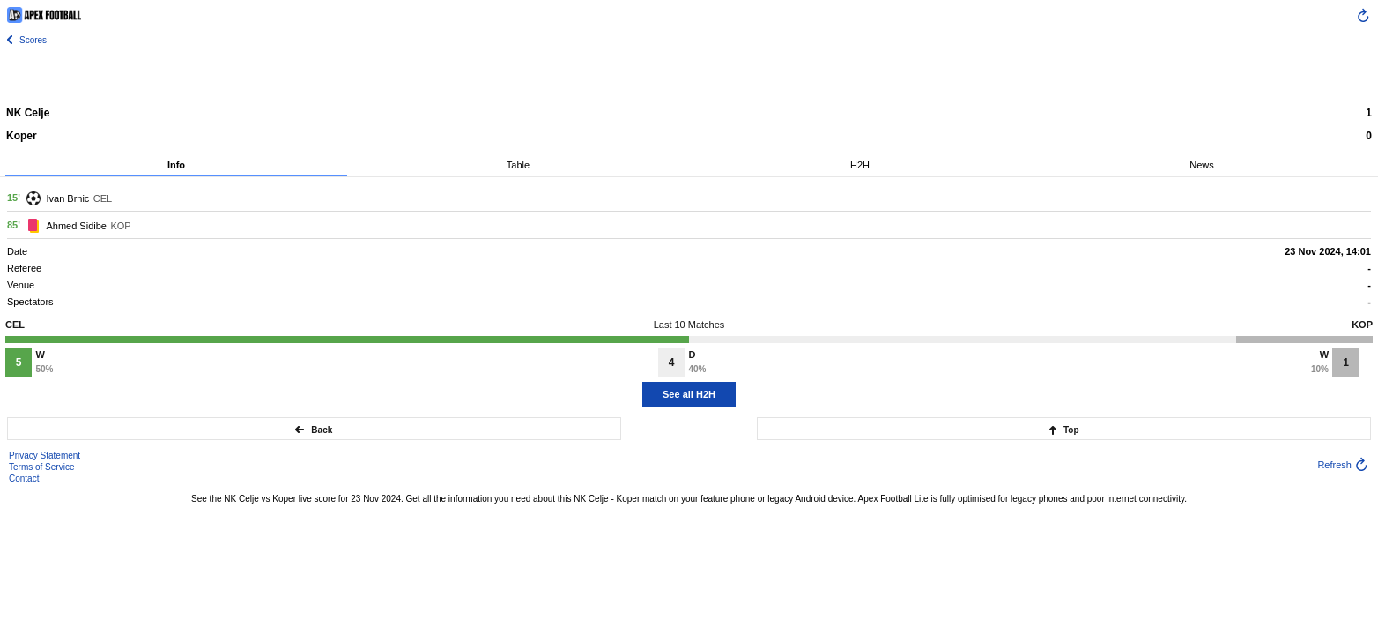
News (1201, 165)
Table (518, 165)
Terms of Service (41, 467)
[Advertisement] (689, 75)
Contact (24, 478)
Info (176, 165)
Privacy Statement (44, 455)
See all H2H (689, 394)
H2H (860, 165)
